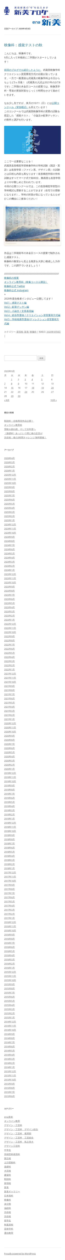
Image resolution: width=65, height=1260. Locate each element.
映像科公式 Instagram (16, 290)
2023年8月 (9, 590)
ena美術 (8, 1116)
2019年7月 (9, 793)
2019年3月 (9, 810)
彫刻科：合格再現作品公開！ (18, 420)
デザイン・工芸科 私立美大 (18, 1141)
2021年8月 (9, 690)
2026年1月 (9, 470)
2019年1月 (9, 818)
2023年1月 (9, 619)
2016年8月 (9, 938)
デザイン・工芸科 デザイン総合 (21, 1129)
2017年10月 (10, 880)
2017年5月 (9, 901)
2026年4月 (9, 458)
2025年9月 (9, 487)
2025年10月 (10, 483)
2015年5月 (9, 1000)
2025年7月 (9, 495)
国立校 (7, 1158)
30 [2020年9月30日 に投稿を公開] (19, 396)
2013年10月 (10, 1079)
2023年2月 (9, 615)
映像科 (33, 331)
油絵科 (7, 1208)
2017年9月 (9, 884)
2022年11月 (10, 628)
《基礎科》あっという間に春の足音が (23, 433)
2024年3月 (9, 561)
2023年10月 (10, 582)
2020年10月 (10, 731)
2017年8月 (9, 889)
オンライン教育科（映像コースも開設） (26, 282)
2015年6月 (9, 996)
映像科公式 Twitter (14, 286)
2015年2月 (9, 1013)
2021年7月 (9, 694)
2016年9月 (9, 934)
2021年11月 (10, 677)
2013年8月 (9, 1087)
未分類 (7, 1203)
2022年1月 (9, 669)
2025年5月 (9, 503)
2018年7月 (9, 843)
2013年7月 (9, 1092)
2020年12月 (10, 723)
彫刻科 (7, 1179)
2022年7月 (9, 644)
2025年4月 (9, 507)
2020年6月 (9, 748)
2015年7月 (9, 992)
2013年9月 (9, 1083)
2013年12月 (10, 1071)
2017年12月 (10, 872)
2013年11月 (10, 1075)
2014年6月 (9, 1046)
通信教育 (8, 1232)
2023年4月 (9, 607)
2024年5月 (9, 553)
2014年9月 (9, 1034)
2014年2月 (9, 1063)
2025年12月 (10, 474)
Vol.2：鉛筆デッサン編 (16, 306)
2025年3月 (9, 512)
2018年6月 (9, 847)
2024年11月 (10, 528)
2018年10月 (10, 831)
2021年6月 (9, 698)
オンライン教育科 (13, 425)
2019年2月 (9, 814)
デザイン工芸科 (12, 1145)
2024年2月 (9, 565)
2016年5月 (9, 951)
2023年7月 (9, 594)
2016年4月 (9, 955)
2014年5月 (9, 1050)
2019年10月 (10, 781)
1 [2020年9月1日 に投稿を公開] (11, 379)
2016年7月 (9, 942)
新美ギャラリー (12, 1191)
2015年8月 (9, 988)
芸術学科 (8, 1228)
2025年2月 (9, 516)
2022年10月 (10, 632)
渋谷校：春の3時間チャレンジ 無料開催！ (25, 437)
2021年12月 (10, 673)
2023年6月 (9, 599)
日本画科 (8, 1195)
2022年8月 (9, 640)
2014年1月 (9, 1067)
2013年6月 (9, 1096)
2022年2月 (9, 665)
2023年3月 (9, 611)
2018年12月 (10, 822)
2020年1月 (9, 768)
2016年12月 (10, 922)
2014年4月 (9, 1054)
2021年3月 (9, 710)
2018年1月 (9, 868)
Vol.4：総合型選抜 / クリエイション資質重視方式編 (32, 315)
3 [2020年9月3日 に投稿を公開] (25, 379)
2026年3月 (9, 462)
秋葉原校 (8, 1224)
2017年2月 (9, 913)
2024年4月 (9, 557)
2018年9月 (9, 835)
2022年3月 (9, 661)
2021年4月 (9, 706)
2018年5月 (9, 851)
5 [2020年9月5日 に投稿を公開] (41, 379)
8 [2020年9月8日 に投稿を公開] (11, 383)
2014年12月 (10, 1021)
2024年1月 (9, 570)
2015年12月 (10, 971)
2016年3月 (9, 959)
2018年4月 (9, 855)
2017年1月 (9, 918)
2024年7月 (9, 545)
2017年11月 (10, 876)
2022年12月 (10, 623)
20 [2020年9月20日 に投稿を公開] (52, 387)
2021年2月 (9, 715)
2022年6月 (9, 648)
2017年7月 (9, 893)
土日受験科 (9, 1162)
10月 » (53, 400)
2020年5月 (9, 752)
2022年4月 (9, 657)
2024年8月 (9, 541)
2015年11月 (10, 976)
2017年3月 (9, 909)
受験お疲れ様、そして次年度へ (20, 429)
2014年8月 (9, 1038)
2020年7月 (9, 744)
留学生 (7, 1220)
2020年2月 (9, 764)
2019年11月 (10, 777)
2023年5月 (9, 603)
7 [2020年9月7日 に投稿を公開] (4, 383)
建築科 (7, 1174)
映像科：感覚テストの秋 (23, 45)
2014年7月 (9, 1042)
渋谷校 (7, 1212)
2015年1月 (9, 1017)
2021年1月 (9, 719)
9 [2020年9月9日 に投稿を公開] (18, 383)
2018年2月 (9, 864)
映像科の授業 (11, 277)
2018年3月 (9, 860)
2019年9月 (9, 785)
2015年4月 (9, 1005)
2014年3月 (9, 1058)
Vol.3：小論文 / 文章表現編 (19, 311)
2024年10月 (10, 532)
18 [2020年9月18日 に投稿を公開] (33, 387)
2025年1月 (9, 520)
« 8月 (6, 400)
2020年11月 (10, 727)
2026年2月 (9, 466)
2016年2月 (9, 963)
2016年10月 (10, 930)
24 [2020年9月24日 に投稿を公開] (26, 391)
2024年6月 (9, 549)
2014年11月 (10, 1025)
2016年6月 (9, 947)
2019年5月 (9, 802)
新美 (26, 331)
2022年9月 (9, 636)
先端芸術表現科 (12, 1154)
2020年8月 (9, 739)
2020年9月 (9, 735)
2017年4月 (9, 905)
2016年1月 (9, 967)
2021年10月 (10, 681)
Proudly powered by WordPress (20, 1253)
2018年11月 (10, 826)
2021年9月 (9, 686)
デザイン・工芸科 (13, 1125)
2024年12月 (10, 524)
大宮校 (7, 1170)
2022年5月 (9, 652)
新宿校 (19, 331)
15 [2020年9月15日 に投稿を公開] (12, 387)
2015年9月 (9, 984)
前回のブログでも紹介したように (22, 69)
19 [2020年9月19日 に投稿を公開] (42, 387)
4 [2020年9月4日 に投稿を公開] (32, 379)
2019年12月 (10, 773)
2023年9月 (9, 586)
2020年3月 (9, 760)
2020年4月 (9, 756)
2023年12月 (10, 574)
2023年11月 (10, 578)
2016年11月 (10, 926)
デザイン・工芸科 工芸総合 (18, 1137)
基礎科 (7, 1166)
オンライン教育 (12, 1121)
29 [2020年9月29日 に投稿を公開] (12, 396)
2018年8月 (9, 839)
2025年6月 (9, 499)
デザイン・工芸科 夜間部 (17, 1133)
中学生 (7, 1150)
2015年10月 (10, 980)
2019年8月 (9, 789)
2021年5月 (9, 702)
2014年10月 (10, 1029)
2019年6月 (9, 797)
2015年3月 (9, 1009)
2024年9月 (9, 536)
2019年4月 (9, 806)
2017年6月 (9, 897)
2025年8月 (9, 491)
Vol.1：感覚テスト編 (15, 302)
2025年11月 (10, 478)
